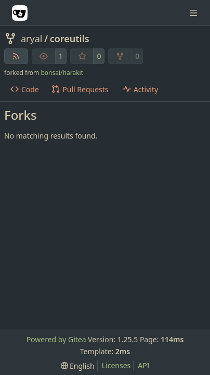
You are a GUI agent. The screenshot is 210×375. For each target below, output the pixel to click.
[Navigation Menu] (194, 12)
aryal (31, 38)
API (143, 365)
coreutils (69, 38)
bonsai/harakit (62, 72)
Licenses (116, 365)
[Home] (19, 13)
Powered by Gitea (56, 339)
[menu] (78, 366)
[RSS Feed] (16, 56)
